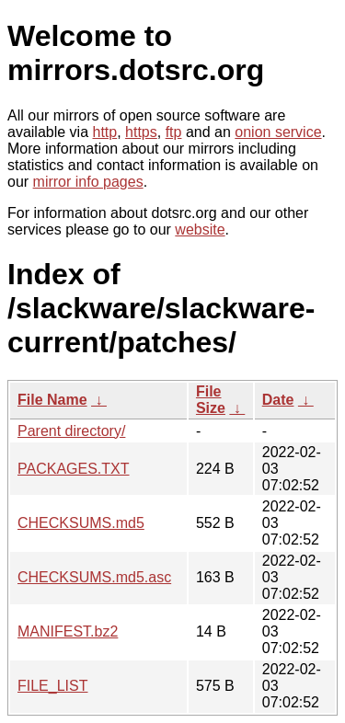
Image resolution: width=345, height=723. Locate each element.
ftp (174, 132)
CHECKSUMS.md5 (80, 523)
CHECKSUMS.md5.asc (94, 577)
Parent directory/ (71, 431)
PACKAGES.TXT (73, 468)
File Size (210, 400)
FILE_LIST (52, 686)
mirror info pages (88, 181)
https (141, 132)
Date (278, 399)
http (105, 132)
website (199, 229)
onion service (278, 132)
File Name (52, 399)
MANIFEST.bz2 (67, 631)
